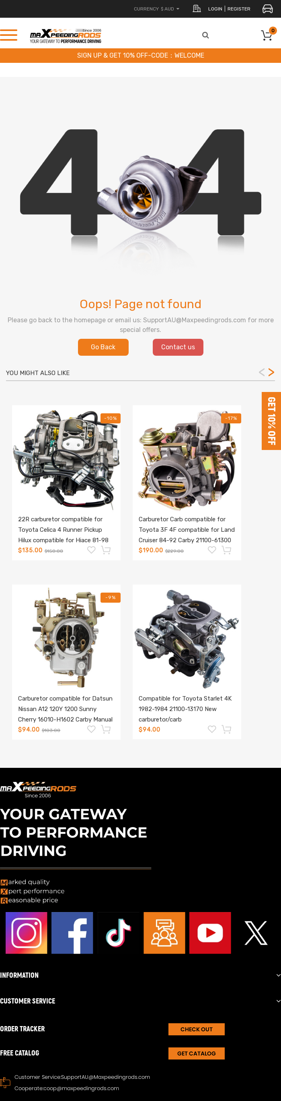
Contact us (178, 347)
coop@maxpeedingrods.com (81, 1088)
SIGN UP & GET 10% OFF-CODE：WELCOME (140, 55)
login (215, 9)
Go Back (103, 347)
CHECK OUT (196, 1029)
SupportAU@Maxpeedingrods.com (105, 1077)
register (239, 9)
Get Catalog (196, 1053)
